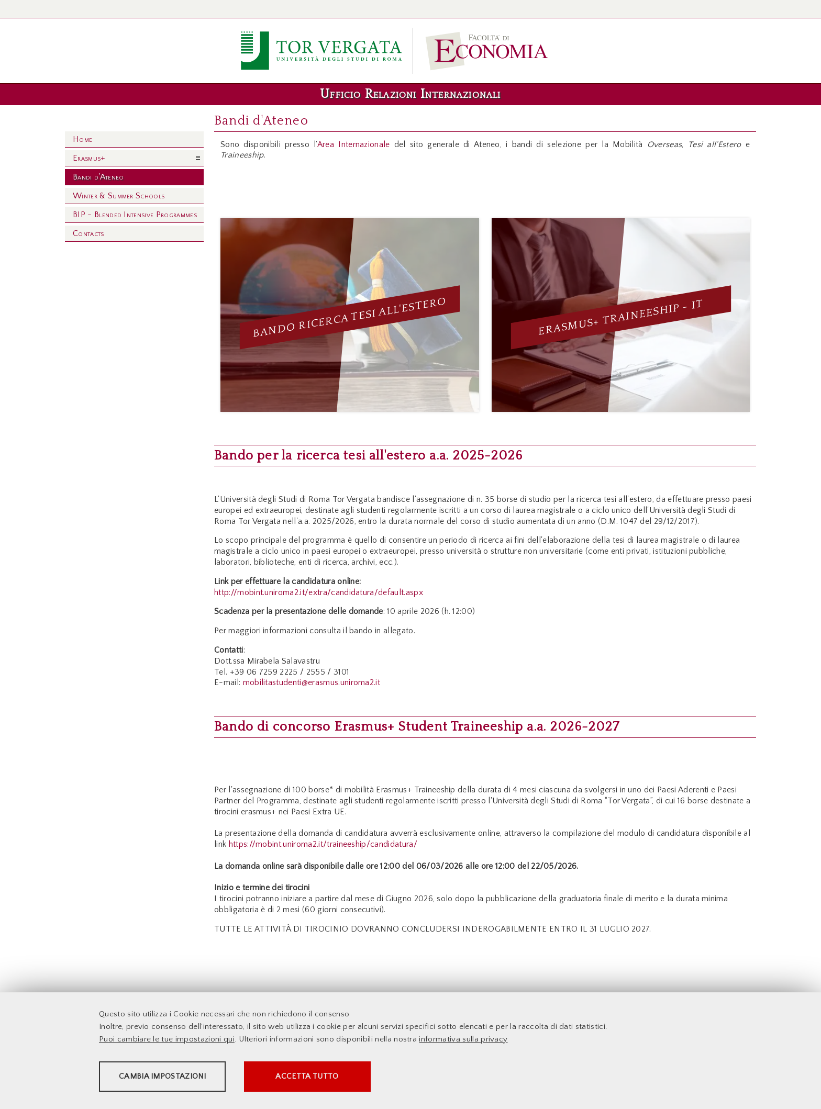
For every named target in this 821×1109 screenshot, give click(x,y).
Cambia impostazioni (181, 1077)
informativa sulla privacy (463, 1040)
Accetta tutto (369, 1077)
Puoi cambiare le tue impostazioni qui (167, 1040)
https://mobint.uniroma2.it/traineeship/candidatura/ (323, 844)
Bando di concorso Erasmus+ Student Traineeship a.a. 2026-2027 (416, 727)
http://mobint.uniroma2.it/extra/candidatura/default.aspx (318, 592)
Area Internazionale (353, 144)
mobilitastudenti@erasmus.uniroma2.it (312, 682)
